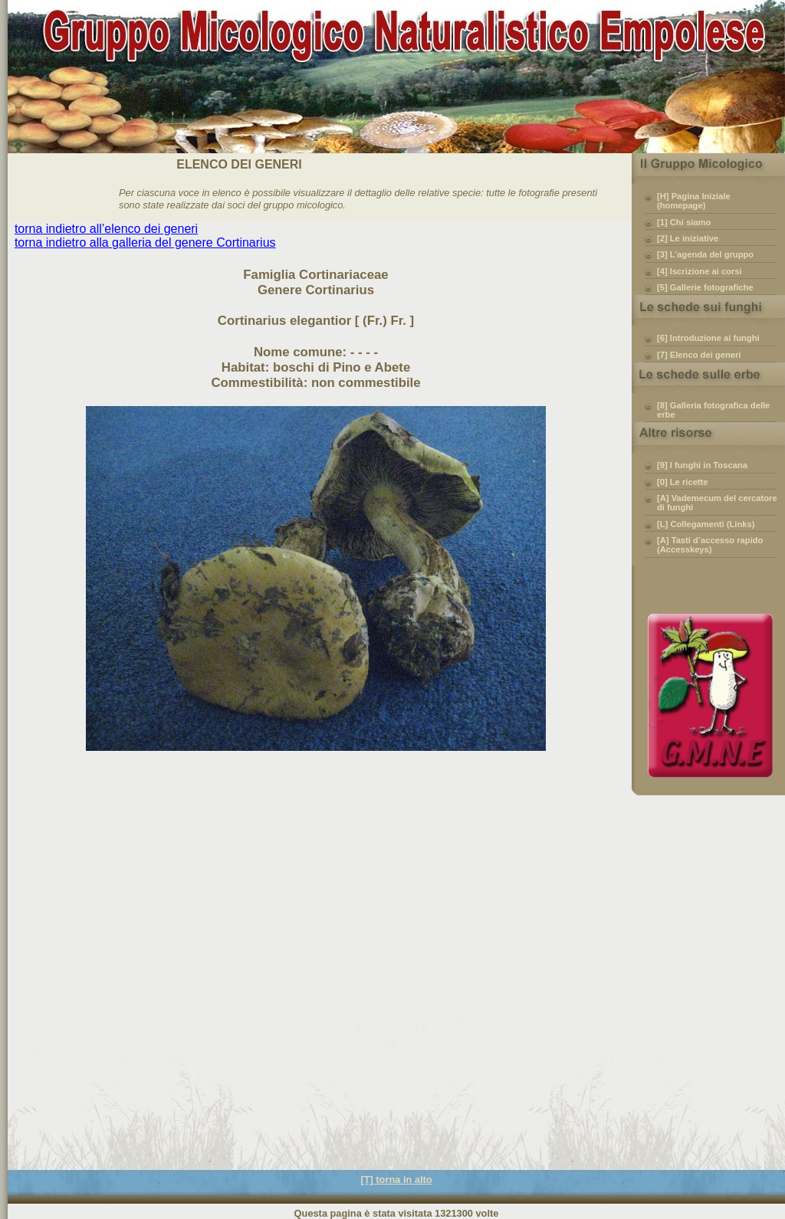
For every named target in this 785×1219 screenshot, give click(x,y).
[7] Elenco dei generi (699, 354)
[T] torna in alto (396, 1179)
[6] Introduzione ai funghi (708, 337)
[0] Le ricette (682, 482)
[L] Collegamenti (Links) (705, 524)
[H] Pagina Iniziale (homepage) (694, 201)
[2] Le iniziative (687, 238)
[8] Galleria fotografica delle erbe (713, 410)
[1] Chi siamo (684, 222)
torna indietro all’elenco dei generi (106, 228)
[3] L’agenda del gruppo (705, 254)
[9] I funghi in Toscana (702, 465)
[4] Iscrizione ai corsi (699, 271)
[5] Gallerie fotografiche (705, 287)
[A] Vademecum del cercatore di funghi (717, 502)
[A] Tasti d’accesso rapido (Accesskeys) (710, 545)
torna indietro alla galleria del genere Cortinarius (145, 242)
